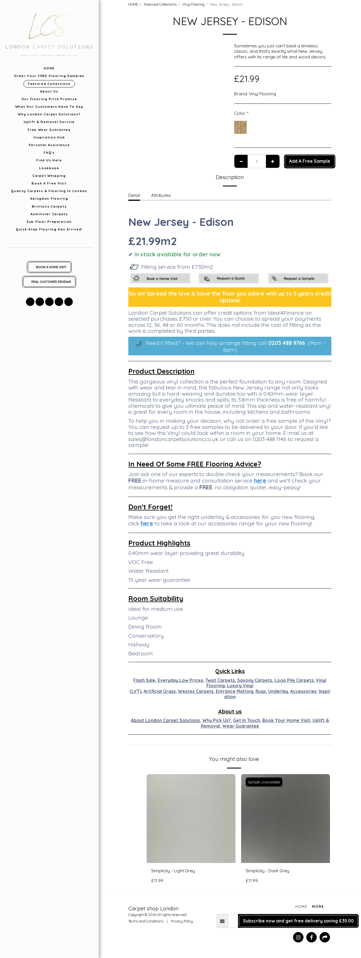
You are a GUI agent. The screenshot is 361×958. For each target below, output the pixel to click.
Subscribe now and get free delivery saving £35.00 (298, 921)
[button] (30, 302)
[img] (191, 818)
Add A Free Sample (309, 161)
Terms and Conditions (145, 921)
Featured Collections (160, 4)
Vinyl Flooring (193, 4)
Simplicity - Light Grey (173, 870)
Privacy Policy (182, 921)
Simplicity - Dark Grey (267, 870)
